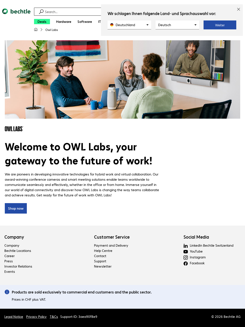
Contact (100, 256)
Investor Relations (18, 266)
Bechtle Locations (17, 250)
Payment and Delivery (111, 245)
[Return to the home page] (16, 21)
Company (14, 237)
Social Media (196, 237)
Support (100, 261)
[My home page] (36, 30)
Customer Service (112, 237)
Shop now (16, 208)
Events (9, 271)
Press (8, 261)
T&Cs (54, 316)
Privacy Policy (36, 316)
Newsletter (102, 266)
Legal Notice (13, 316)
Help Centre (103, 250)
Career (9, 256)
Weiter (220, 25)
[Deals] (42, 21)
